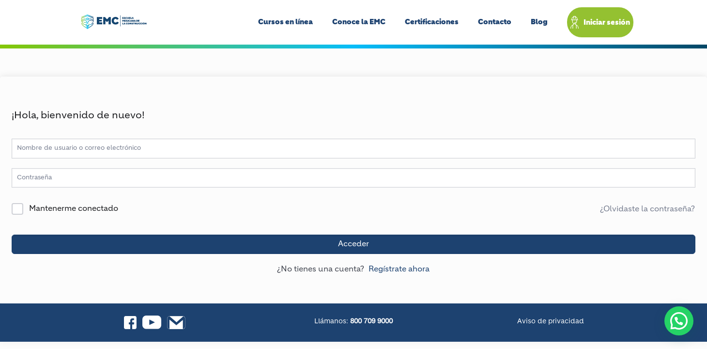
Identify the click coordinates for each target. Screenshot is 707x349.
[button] (678, 320)
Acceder (353, 244)
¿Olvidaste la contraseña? (647, 209)
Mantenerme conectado (73, 209)
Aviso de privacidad (550, 321)
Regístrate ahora (399, 269)
